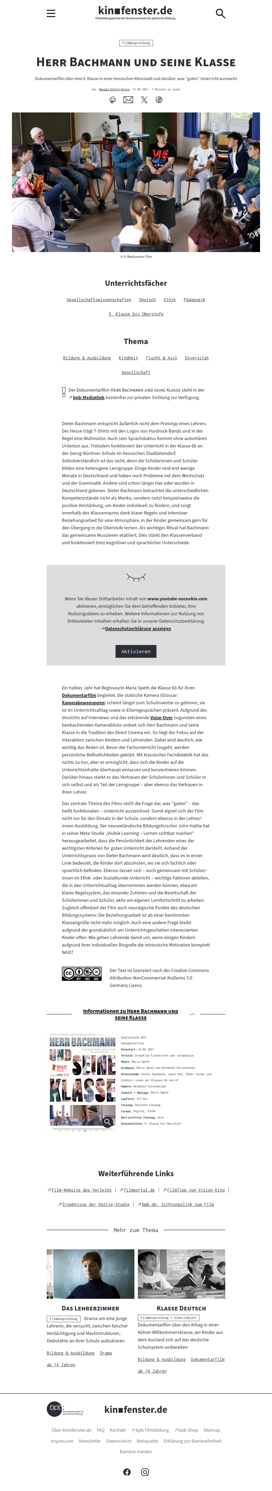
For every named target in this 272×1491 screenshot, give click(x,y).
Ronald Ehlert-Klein (114, 89)
